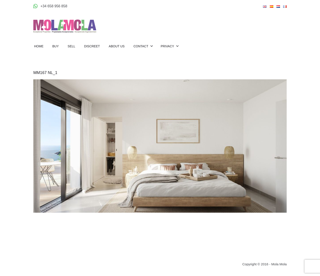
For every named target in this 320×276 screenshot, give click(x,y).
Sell (71, 46)
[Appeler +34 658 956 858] (50, 6)
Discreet (92, 46)
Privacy (168, 46)
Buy (55, 46)
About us (116, 46)
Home (39, 46)
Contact (141, 46)
